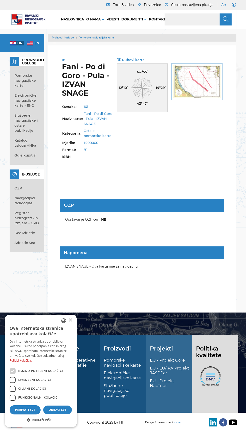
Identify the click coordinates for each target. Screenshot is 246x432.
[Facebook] (222, 422)
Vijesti (113, 19)
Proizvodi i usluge (63, 37)
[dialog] (41, 371)
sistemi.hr (180, 422)
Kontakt (157, 19)
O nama (94, 19)
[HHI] (30, 19)
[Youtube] (232, 422)
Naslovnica (72, 19)
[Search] (198, 19)
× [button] (70, 320)
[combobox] (63, 320)
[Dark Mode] (233, 5)
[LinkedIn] (212, 422)
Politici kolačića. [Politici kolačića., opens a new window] (21, 360)
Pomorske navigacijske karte (96, 37)
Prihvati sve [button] (25, 410)
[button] (41, 420)
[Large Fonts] (223, 5)
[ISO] (209, 378)
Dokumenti (132, 19)
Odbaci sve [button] (58, 410)
